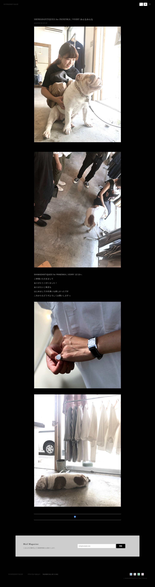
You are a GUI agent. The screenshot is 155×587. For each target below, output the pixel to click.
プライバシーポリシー (34, 574)
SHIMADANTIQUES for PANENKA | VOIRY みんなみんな (63, 19)
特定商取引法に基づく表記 (50, 574)
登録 (120, 546)
